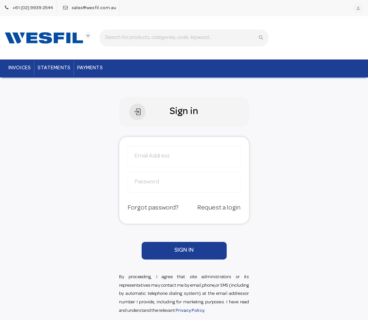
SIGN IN (184, 250)
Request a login (219, 208)
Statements (54, 68)
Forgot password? (153, 208)
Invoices (19, 68)
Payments (90, 68)
